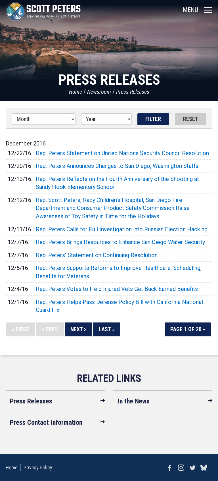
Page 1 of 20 (187, 329)
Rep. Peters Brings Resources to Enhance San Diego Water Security (120, 242)
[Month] (44, 119)
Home (75, 91)
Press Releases (132, 91)
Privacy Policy (38, 467)
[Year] (106, 119)
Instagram (181, 467)
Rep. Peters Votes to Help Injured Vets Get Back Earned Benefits (117, 289)
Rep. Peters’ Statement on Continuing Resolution (97, 255)
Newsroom (99, 91)
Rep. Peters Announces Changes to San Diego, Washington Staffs (117, 166)
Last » (107, 329)
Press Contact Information (46, 422)
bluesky (203, 467)
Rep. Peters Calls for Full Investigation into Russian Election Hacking (121, 229)
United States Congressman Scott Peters (43, 11)
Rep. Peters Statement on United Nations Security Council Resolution (122, 153)
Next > (78, 329)
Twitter (192, 467)
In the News (134, 401)
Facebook (169, 467)
